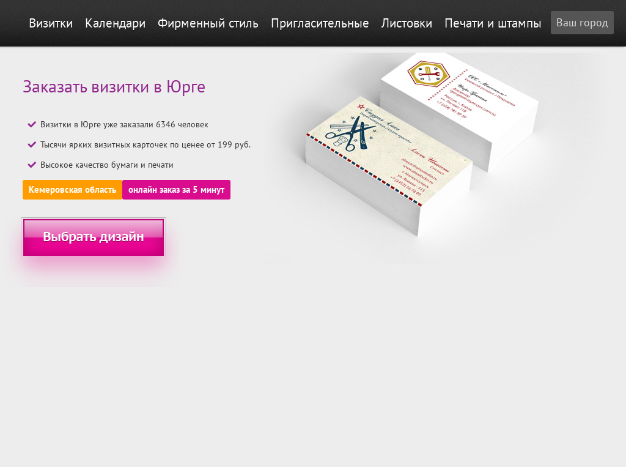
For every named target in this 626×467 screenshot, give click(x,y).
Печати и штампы (493, 23)
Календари (115, 23)
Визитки (51, 23)
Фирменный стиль (208, 23)
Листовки (406, 23)
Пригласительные (320, 23)
